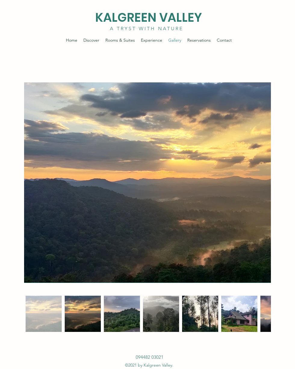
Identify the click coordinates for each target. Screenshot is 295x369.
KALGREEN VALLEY (148, 17)
